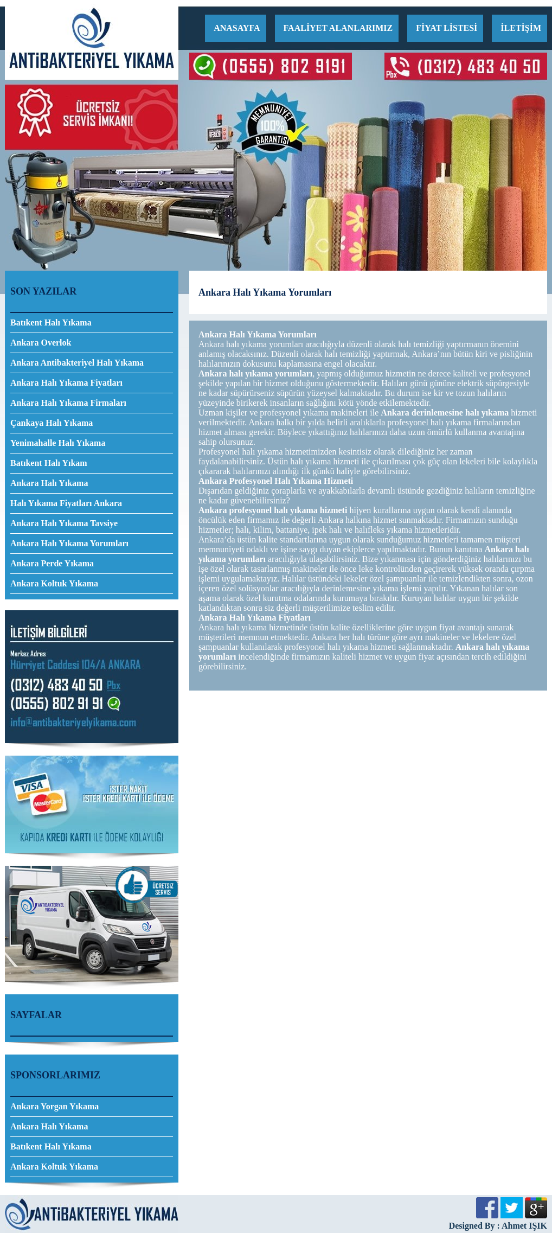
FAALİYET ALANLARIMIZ (338, 28)
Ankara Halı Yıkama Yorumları (69, 543)
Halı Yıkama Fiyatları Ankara (66, 503)
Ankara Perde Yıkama (52, 563)
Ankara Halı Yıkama (49, 483)
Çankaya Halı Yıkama (51, 422)
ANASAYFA (237, 28)
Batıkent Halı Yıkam (48, 463)
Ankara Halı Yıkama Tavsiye (64, 523)
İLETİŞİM (520, 28)
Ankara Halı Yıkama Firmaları (68, 402)
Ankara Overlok (40, 342)
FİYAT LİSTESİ (446, 28)
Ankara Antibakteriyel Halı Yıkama (77, 362)
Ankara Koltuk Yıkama (54, 583)
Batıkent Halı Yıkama (51, 322)
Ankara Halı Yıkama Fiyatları (66, 382)
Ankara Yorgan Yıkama (54, 1106)
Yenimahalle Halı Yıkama (57, 443)
